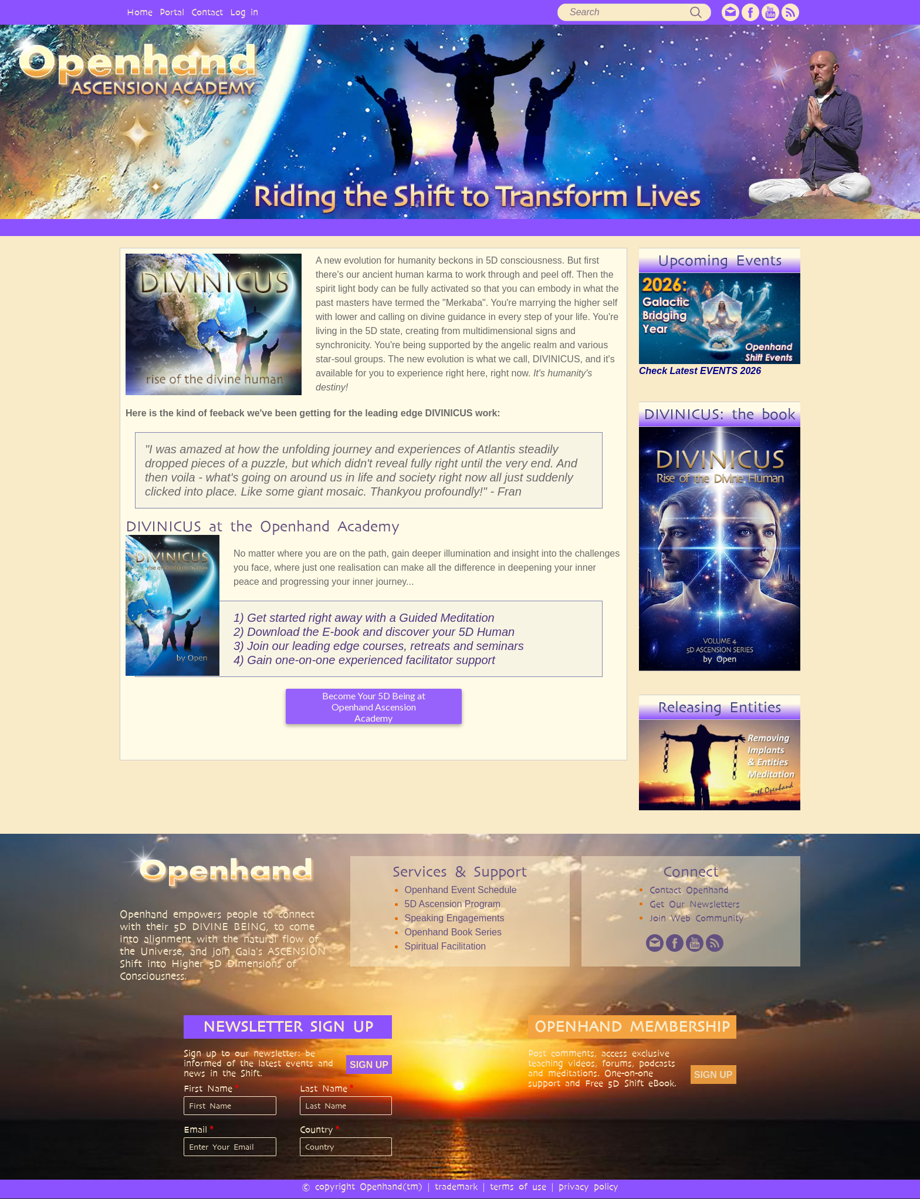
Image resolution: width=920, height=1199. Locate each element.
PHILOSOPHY (333, 227)
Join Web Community (697, 918)
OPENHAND (264, 227)
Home (140, 12)
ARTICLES (455, 227)
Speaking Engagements (454, 918)
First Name (208, 1088)
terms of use (518, 1186)
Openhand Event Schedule (460, 890)
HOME (207, 227)
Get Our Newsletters (695, 904)
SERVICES (397, 227)
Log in (244, 12)
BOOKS (604, 227)
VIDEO (508, 227)
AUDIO (556, 227)
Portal (172, 12)
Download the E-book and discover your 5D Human (381, 631)
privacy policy (588, 1186)
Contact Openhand (689, 889)
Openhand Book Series (452, 932)
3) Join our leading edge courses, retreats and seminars (379, 645)
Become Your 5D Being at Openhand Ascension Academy (373, 706)
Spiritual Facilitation (445, 946)
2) (240, 631)
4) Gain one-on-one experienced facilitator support (364, 660)
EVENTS (726, 227)
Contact (207, 12)
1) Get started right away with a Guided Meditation (364, 617)
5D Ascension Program (452, 904)
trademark (456, 1186)
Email (195, 1129)
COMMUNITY (664, 227)
